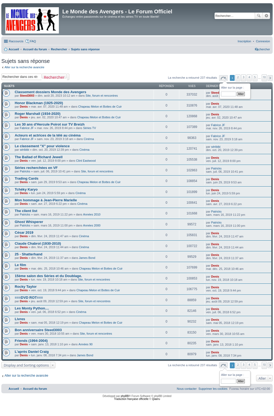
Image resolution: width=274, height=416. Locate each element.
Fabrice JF (27, 128)
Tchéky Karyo (26, 189)
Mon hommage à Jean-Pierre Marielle (46, 200)
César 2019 (24, 232)
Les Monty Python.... (32, 308)
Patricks (25, 171)
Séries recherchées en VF (36, 168)
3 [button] (244, 77)
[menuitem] (263, 41)
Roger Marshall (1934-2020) (37, 114)
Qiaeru (156, 399)
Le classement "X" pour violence (42, 146)
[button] (223, 78)
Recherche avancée (266, 16)
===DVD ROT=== (29, 298)
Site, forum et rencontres (102, 95)
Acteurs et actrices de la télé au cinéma (48, 135)
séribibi (24, 149)
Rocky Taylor (26, 287)
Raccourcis (16, 41)
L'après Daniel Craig (32, 352)
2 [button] (238, 77)
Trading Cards (27, 178)
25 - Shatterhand (28, 254)
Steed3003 (27, 95)
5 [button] (255, 77)
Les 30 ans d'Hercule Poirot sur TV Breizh (50, 124)
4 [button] (249, 77)
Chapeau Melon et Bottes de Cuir (100, 106)
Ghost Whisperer (29, 222)
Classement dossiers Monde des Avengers (50, 92)
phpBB (125, 396)
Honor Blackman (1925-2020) (39, 103)
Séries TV (89, 128)
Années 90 (85, 344)
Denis (24, 106)
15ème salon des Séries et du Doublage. (48, 276)
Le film (20, 265)
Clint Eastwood (86, 160)
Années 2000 (92, 225)
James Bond (87, 257)
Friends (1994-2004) (31, 341)
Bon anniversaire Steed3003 (38, 330)
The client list (26, 211)
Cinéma (89, 139)
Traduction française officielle (131, 399)
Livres (20, 319)
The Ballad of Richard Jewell (39, 157)
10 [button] (264, 77)
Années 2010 (92, 214)
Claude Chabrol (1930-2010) (38, 243)
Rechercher (259, 16)
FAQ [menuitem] (33, 41)
